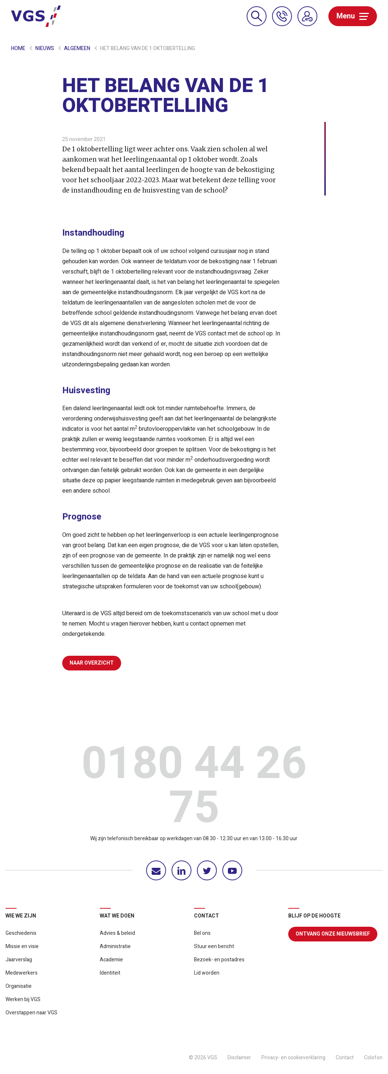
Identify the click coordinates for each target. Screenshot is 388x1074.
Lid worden (206, 973)
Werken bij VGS (23, 999)
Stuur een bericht (214, 946)
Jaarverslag (19, 960)
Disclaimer (239, 1057)
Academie (111, 960)
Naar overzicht (92, 663)
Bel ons (202, 933)
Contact (345, 1057)
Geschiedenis (21, 933)
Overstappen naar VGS (31, 1013)
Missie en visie (22, 946)
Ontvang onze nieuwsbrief (333, 934)
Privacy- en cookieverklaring (293, 1057)
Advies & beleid (117, 933)
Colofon (373, 1057)
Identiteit (110, 973)
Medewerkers (22, 973)
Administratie (115, 946)
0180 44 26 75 (194, 788)
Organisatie (19, 986)
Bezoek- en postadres (219, 960)
